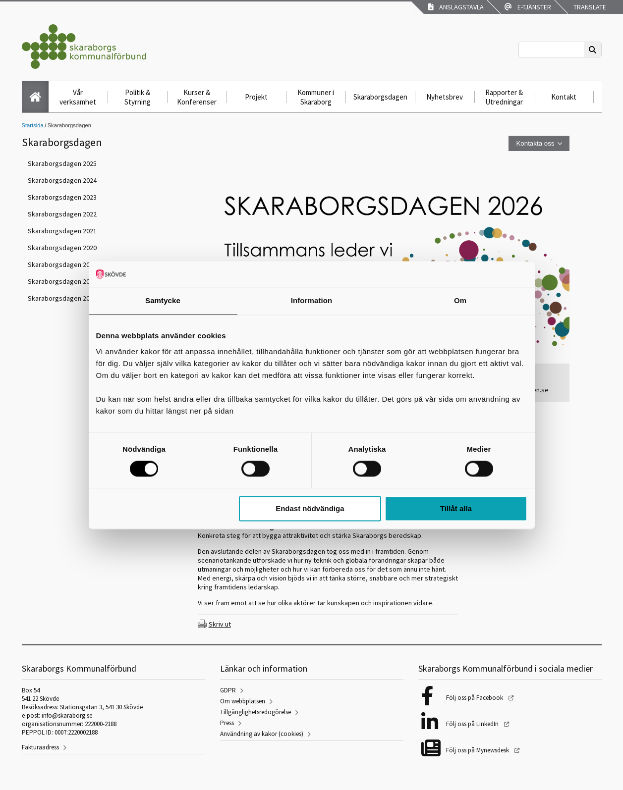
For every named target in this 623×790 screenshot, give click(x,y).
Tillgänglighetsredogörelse (255, 712)
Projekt (256, 97)
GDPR (228, 690)
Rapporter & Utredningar (504, 97)
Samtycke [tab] (162, 300)
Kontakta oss (535, 143)
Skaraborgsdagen (380, 97)
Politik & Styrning (137, 97)
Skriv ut (220, 624)
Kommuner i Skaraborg (315, 97)
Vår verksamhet (77, 97)
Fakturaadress (40, 747)
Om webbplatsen (242, 701)
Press (227, 723)
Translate (589, 6)
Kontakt (563, 97)
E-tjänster (528, 6)
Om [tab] (460, 300)
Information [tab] (312, 300)
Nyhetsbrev (444, 97)
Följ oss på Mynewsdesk (478, 750)
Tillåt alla (456, 508)
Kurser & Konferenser (197, 97)
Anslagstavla (456, 6)
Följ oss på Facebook (475, 697)
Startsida (33, 125)
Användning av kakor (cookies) (261, 734)
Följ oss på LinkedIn (473, 724)
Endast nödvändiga (310, 508)
